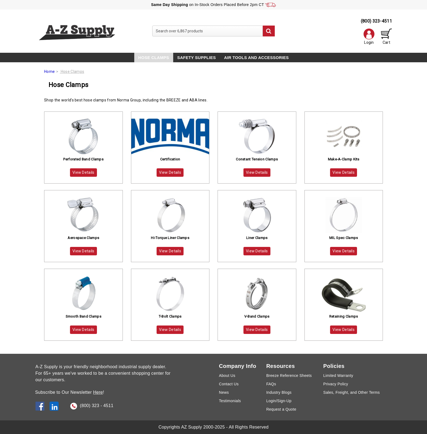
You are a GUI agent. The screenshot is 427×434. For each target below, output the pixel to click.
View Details (83, 172)
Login (369, 37)
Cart (386, 37)
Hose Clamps (153, 57)
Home (49, 71)
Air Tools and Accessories (256, 57)
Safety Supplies (196, 57)
